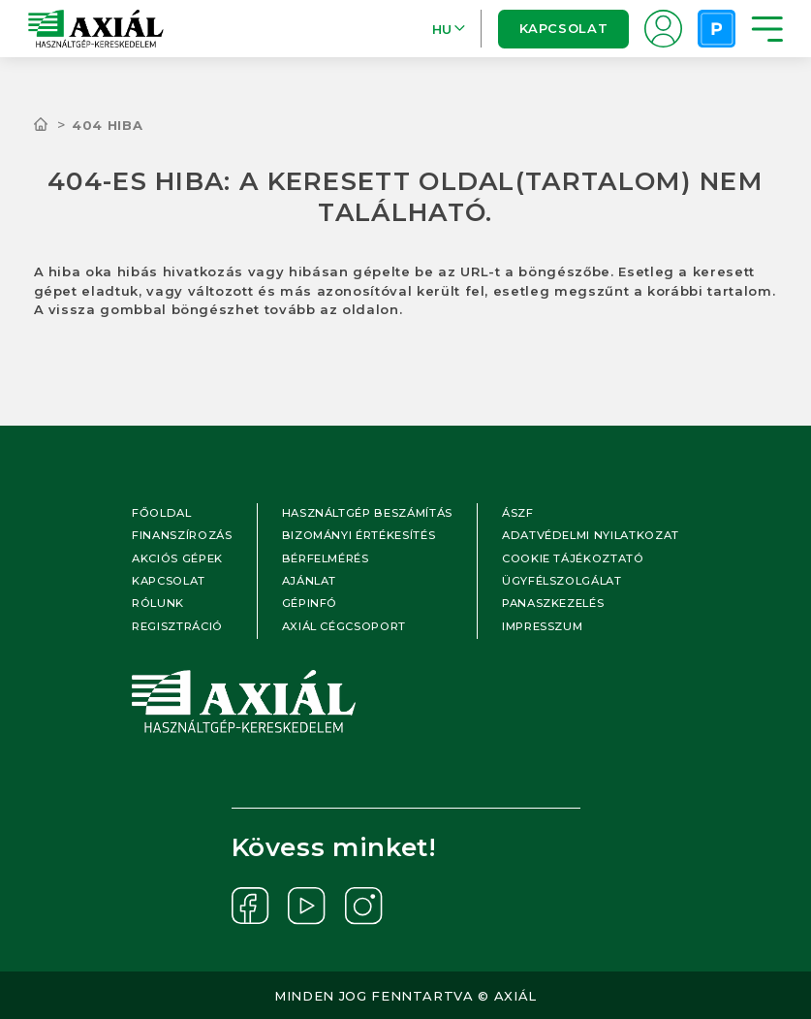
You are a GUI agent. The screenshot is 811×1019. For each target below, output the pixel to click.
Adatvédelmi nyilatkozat (590, 535)
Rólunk (158, 603)
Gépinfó (310, 603)
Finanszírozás (182, 535)
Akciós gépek (177, 558)
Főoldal (162, 513)
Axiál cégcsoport (344, 626)
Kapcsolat (563, 28)
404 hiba (107, 125)
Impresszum (542, 626)
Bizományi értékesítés (359, 535)
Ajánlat (309, 581)
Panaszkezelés (553, 603)
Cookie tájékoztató (573, 558)
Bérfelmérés (325, 558)
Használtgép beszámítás (367, 513)
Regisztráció (177, 626)
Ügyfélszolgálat (562, 581)
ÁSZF (518, 513)
